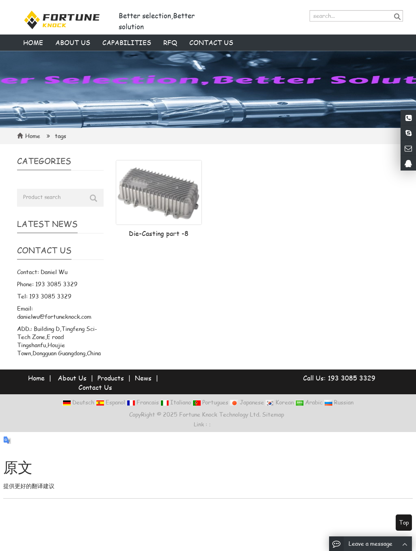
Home (33, 42)
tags (59, 136)
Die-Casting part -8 (158, 233)
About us (72, 42)
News (143, 377)
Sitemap (273, 414)
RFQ (170, 42)
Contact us (211, 42)
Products (111, 377)
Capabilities (126, 42)
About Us (72, 377)
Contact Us (95, 387)
